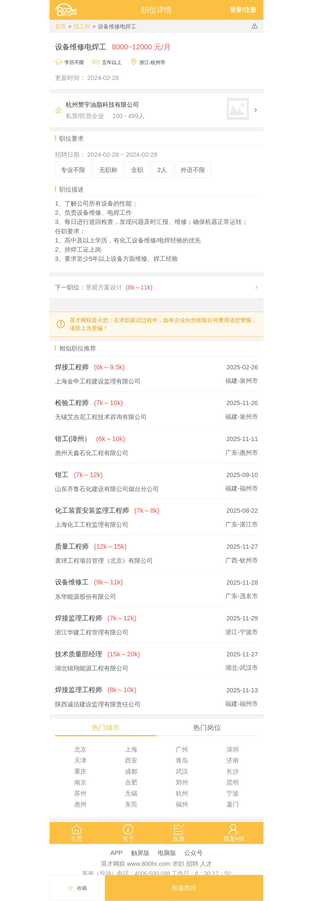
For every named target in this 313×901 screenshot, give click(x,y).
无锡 (131, 793)
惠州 (80, 804)
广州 (182, 749)
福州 (182, 804)
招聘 (192, 863)
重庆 (80, 771)
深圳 (232, 749)
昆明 (232, 782)
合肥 (131, 782)
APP (116, 852)
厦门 (232, 804)
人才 (206, 863)
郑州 (182, 782)
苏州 (80, 793)
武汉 (182, 771)
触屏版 (140, 852)
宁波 (232, 793)
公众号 (193, 852)
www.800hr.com (148, 863)
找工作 (82, 26)
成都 (131, 771)
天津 (80, 760)
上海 (131, 749)
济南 (232, 760)
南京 (80, 782)
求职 (178, 863)
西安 (131, 760)
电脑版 (167, 852)
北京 (80, 749)
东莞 (131, 804)
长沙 (232, 771)
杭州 (182, 793)
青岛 (182, 760)
